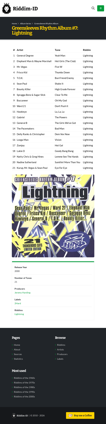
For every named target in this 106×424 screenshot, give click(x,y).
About (17, 349)
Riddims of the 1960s (24, 378)
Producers (62, 354)
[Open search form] (93, 8)
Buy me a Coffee (80, 415)
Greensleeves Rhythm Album (46, 23)
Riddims (61, 345)
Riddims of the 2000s (24, 396)
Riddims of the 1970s (24, 382)
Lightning (19, 314)
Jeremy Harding (22, 292)
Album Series (25, 23)
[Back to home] (20, 8)
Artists (60, 349)
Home (14, 23)
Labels (60, 359)
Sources (18, 354)
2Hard (18, 303)
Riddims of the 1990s (24, 392)
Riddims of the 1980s (24, 387)
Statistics (18, 359)
